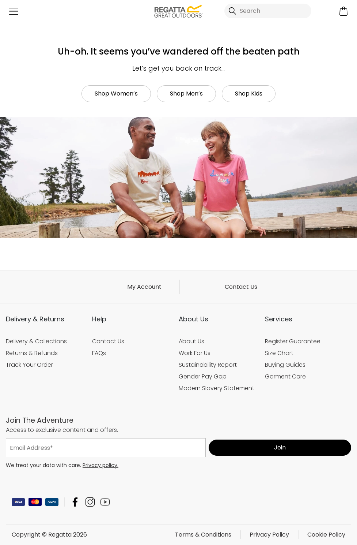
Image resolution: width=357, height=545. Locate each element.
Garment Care (285, 376)
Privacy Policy (269, 534)
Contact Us (241, 287)
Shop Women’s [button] (116, 93)
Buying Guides (285, 365)
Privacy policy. (100, 465)
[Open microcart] (343, 11)
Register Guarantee (292, 341)
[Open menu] (13, 11)
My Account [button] (144, 287)
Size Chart (279, 353)
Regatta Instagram (90, 502)
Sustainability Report (208, 365)
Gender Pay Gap (203, 376)
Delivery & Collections (36, 341)
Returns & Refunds (32, 353)
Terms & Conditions (203, 534)
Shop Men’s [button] (186, 93)
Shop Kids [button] (248, 93)
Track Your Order (29, 365)
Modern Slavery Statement (216, 388)
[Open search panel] (267, 11)
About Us (191, 341)
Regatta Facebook (75, 502)
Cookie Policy (326, 534)
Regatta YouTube (105, 502)
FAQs (99, 353)
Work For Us (194, 353)
